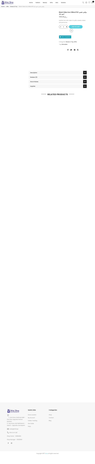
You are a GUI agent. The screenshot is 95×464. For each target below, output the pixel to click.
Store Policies (34, 81)
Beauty (45, 2)
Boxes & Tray (13, 6)
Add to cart (76, 26)
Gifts (51, 2)
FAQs (29, 426)
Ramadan (64, 45)
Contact (51, 417)
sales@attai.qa (14, 428)
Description (33, 72)
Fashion (38, 2)
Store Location (32, 414)
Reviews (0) (33, 77)
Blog (50, 420)
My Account (31, 417)
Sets (57, 2)
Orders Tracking (32, 420)
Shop (50, 414)
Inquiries (32, 86)
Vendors (63, 2)
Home (31, 2)
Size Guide (31, 423)
